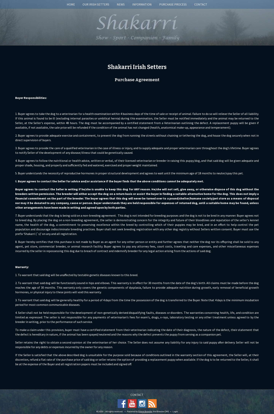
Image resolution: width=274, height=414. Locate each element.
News (121, 4)
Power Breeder (145, 411)
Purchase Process (173, 4)
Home (71, 4)
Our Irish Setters (96, 4)
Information (142, 4)
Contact (200, 4)
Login (175, 411)
